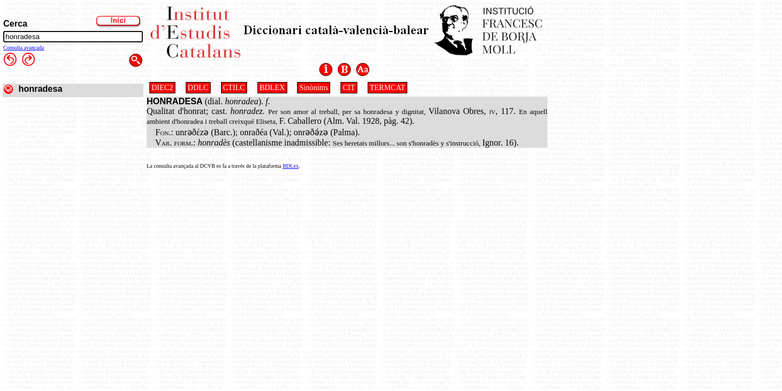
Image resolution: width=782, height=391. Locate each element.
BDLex (290, 166)
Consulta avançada (23, 48)
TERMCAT (387, 88)
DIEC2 (162, 88)
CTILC (234, 88)
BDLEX (272, 88)
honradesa (40, 88)
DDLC (198, 88)
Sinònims (313, 88)
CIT (349, 88)
